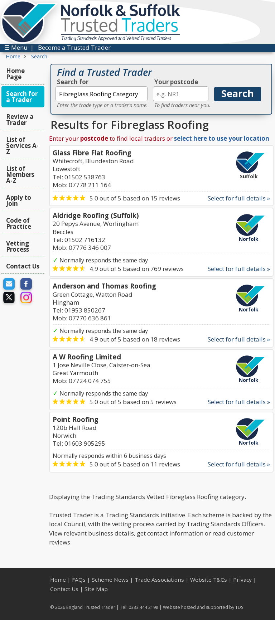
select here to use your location (221, 138)
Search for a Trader (22, 96)
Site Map (96, 588)
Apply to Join (18, 200)
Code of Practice (18, 223)
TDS (239, 607)
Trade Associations (159, 579)
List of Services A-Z (22, 145)
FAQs (79, 579)
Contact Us (22, 266)
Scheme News (110, 579)
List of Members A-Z (20, 174)
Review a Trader (20, 119)
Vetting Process (17, 246)
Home (58, 579)
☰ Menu (16, 47)
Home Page (15, 74)
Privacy (242, 579)
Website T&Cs (208, 579)
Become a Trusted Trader (74, 47)
